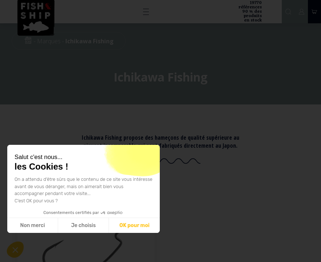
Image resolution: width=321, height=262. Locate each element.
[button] (15, 249)
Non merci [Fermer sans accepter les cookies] (32, 225)
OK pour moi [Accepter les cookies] (134, 225)
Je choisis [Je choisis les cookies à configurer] (83, 225)
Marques (49, 41)
